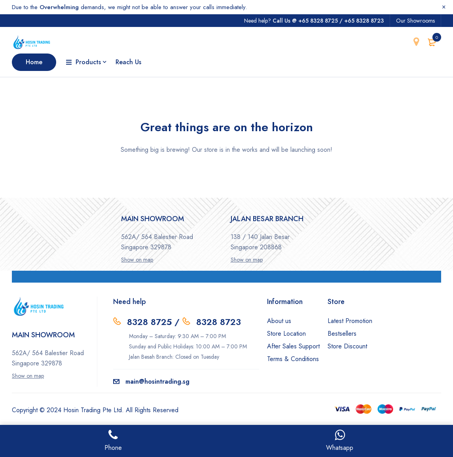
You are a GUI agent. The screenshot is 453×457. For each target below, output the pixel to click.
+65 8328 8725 (318, 21)
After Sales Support (293, 346)
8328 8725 (149, 322)
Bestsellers (342, 333)
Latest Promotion (350, 320)
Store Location (286, 333)
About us (279, 320)
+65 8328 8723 (364, 21)
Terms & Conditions (293, 358)
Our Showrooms (415, 21)
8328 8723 (218, 322)
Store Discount (347, 346)
